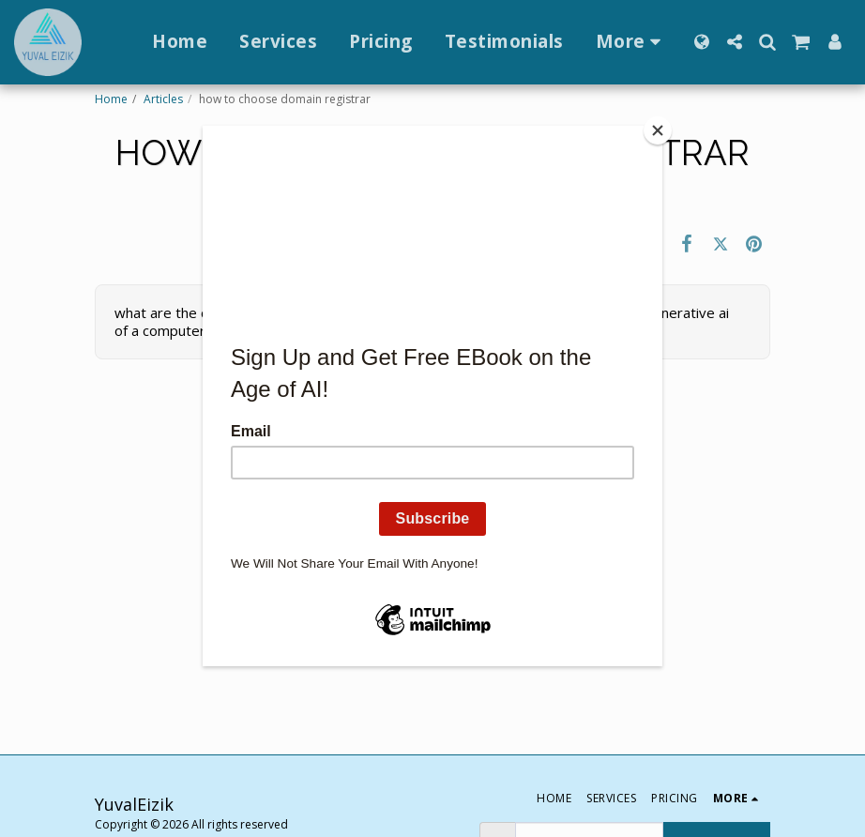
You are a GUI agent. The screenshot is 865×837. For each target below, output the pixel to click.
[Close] (658, 130)
